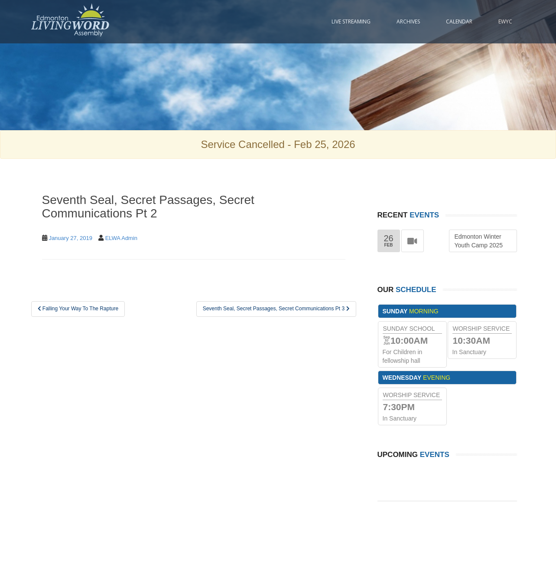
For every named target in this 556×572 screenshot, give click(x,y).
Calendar (459, 21)
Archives (408, 21)
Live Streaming (351, 21)
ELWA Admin (121, 238)
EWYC (505, 21)
